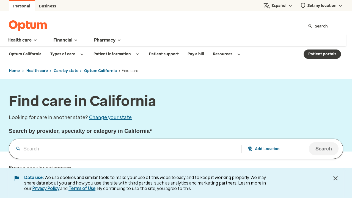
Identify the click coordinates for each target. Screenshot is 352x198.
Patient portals (322, 54)
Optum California (100, 70)
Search (318, 26)
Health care (37, 70)
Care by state (66, 70)
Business (47, 6)
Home (14, 70)
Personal (21, 6)
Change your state (110, 117)
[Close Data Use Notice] (335, 178)
